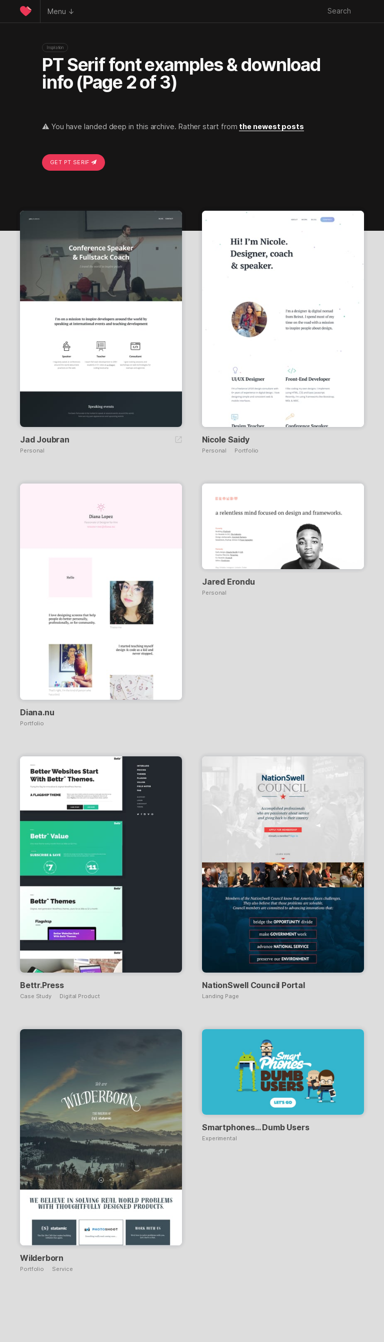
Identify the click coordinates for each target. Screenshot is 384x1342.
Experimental (219, 1138)
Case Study (36, 996)
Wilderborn (42, 1258)
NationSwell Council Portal (253, 985)
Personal (32, 451)
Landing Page (220, 996)
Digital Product (80, 996)
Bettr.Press (42, 985)
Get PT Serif (73, 162)
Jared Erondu (228, 582)
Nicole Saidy (226, 439)
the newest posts (271, 126)
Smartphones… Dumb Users (255, 1127)
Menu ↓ (61, 11)
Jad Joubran (45, 439)
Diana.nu (37, 712)
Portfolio (246, 451)
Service (62, 1269)
